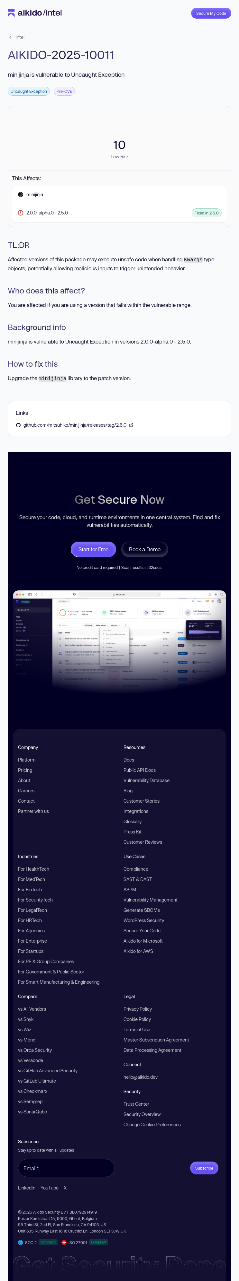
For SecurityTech (35, 899)
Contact (26, 801)
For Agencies (31, 930)
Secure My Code (211, 13)
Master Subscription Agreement (156, 1039)
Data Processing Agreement (152, 1050)
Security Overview (142, 1114)
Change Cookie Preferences (152, 1124)
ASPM (130, 889)
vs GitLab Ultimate (37, 1081)
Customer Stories (142, 801)
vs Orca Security (35, 1050)
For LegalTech (32, 910)
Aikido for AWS (138, 951)
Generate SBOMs (142, 910)
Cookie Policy (137, 1019)
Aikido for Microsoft (143, 941)
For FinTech (30, 889)
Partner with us (33, 811)
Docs (129, 759)
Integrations (136, 811)
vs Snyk (25, 1019)
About (24, 780)
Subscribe (204, 1168)
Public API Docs (140, 770)
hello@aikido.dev (141, 1077)
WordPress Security (144, 920)
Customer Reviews (143, 842)
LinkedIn (26, 1187)
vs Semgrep (30, 1101)
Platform (27, 759)
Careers (26, 790)
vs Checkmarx (32, 1091)
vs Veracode (30, 1060)
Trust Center (136, 1104)
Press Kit (133, 831)
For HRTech (30, 920)
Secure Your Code (142, 930)
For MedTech (31, 879)
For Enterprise (32, 941)
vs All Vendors (32, 1009)
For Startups (30, 951)
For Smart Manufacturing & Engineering (58, 982)
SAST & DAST (138, 879)
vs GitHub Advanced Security (48, 1070)
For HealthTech (33, 869)
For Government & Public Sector (51, 971)
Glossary (133, 821)
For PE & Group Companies (46, 961)
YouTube (50, 1187)
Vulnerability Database (147, 780)
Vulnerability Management (151, 899)
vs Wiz (24, 1029)
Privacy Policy (138, 1009)
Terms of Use (137, 1029)
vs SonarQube (32, 1111)
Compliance (136, 869)
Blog (128, 790)
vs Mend (26, 1039)
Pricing (25, 770)
